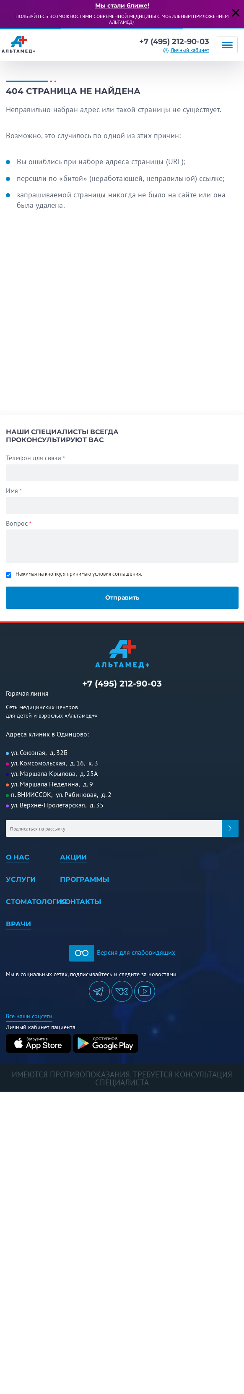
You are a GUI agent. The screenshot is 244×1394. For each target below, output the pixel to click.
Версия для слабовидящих (122, 952)
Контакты (80, 902)
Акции (73, 857)
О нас (17, 857)
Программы (84, 879)
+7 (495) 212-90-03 (174, 41)
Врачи (18, 924)
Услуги (21, 879)
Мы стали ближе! (122, 5)
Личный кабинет (190, 50)
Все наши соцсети (29, 1016)
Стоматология (36, 902)
